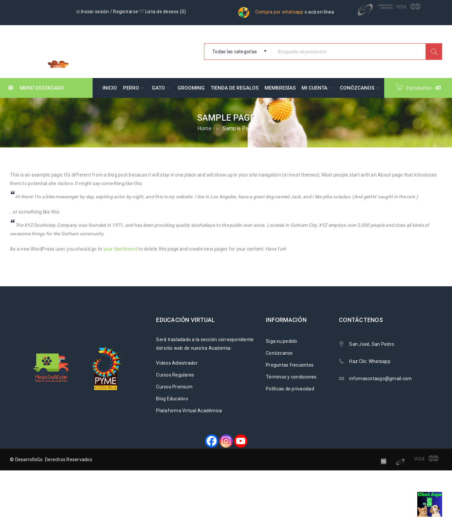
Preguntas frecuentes (289, 365)
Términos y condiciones (291, 377)
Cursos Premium (174, 386)
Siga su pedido (282, 341)
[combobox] (237, 51)
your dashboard (120, 249)
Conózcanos (279, 353)
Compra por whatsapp (279, 12)
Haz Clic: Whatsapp (370, 361)
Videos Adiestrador (177, 363)
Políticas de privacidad (290, 388)
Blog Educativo (172, 398)
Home (204, 128)
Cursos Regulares (175, 375)
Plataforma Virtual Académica (189, 410)
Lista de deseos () (162, 11)
